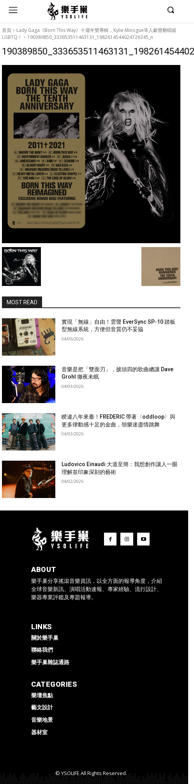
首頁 (6, 30)
